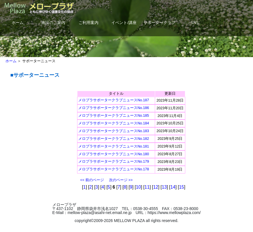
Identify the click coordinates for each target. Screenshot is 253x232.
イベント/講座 (124, 22)
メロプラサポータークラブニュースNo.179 (113, 162)
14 (173, 187)
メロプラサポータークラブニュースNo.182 (113, 139)
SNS (195, 22)
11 (147, 187)
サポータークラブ (159, 22)
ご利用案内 (88, 22)
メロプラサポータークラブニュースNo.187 (113, 100)
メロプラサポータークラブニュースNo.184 (113, 123)
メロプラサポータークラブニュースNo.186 (113, 108)
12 (155, 187)
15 (181, 187)
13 (164, 187)
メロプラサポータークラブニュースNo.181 (113, 146)
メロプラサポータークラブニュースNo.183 (113, 131)
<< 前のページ (92, 180)
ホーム (18, 22)
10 (138, 187)
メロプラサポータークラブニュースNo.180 (113, 154)
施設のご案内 (53, 22)
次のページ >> (121, 180)
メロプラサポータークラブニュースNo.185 (113, 116)
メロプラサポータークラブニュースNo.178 (113, 169)
